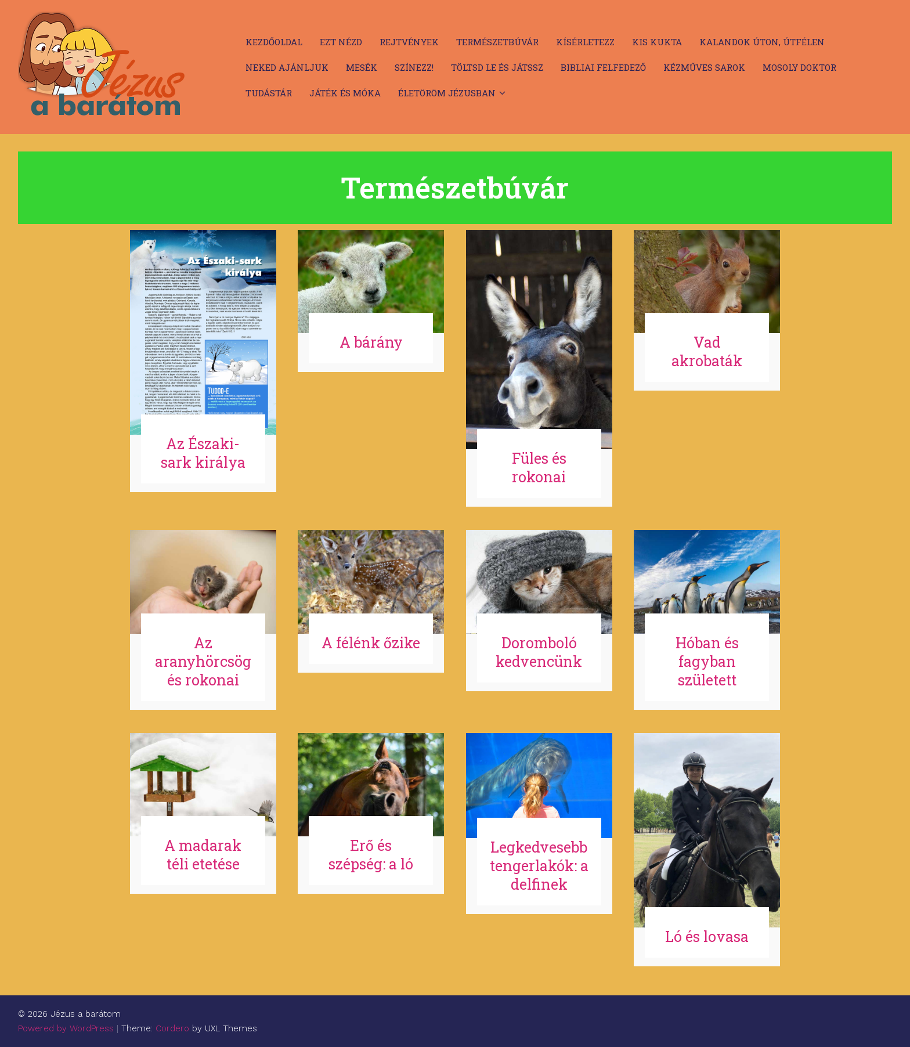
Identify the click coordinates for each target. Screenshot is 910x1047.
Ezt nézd (341, 42)
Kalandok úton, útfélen (762, 42)
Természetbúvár (497, 42)
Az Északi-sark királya (203, 453)
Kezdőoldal (273, 42)
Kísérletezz (585, 42)
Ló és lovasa (707, 936)
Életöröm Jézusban (447, 93)
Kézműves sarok (704, 67)
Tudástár (268, 93)
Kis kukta (657, 42)
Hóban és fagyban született (707, 661)
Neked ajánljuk (286, 67)
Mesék (361, 67)
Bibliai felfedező (603, 67)
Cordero (172, 1028)
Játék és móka (345, 93)
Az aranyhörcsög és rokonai (203, 661)
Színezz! (414, 67)
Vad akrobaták (706, 351)
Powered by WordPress (66, 1028)
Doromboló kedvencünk (539, 652)
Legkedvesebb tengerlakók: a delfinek (539, 865)
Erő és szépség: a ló (370, 854)
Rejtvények (409, 42)
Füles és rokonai (539, 467)
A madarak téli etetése (202, 854)
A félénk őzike (371, 642)
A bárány (371, 342)
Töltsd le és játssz (497, 67)
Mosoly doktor (799, 67)
